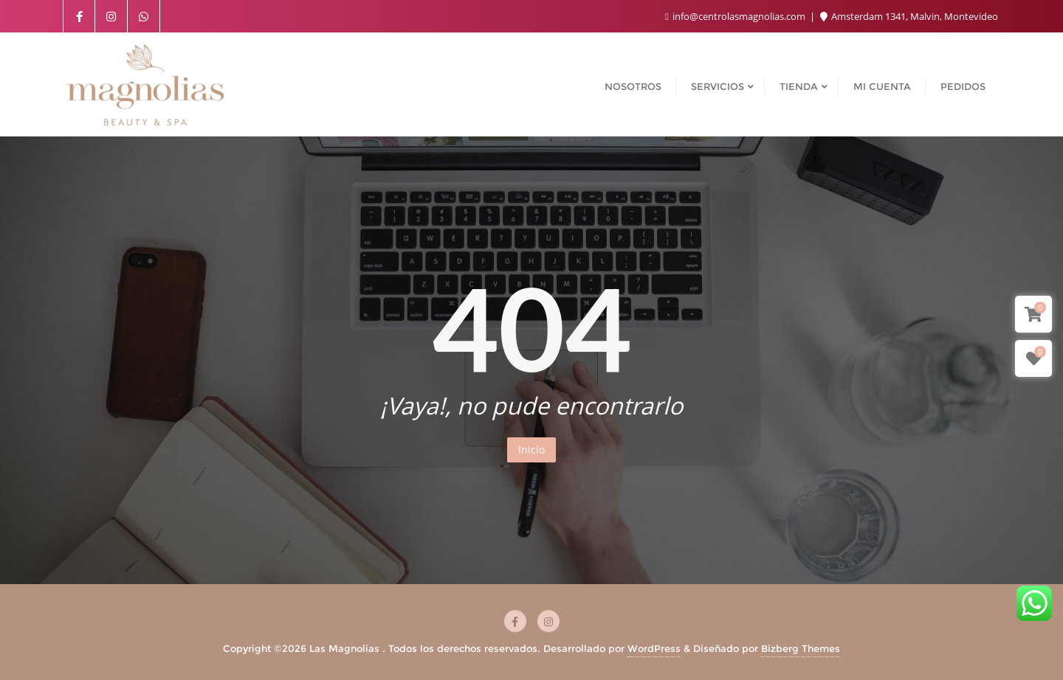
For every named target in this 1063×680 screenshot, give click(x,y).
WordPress (654, 648)
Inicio (531, 450)
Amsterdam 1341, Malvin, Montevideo (909, 16)
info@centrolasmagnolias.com (736, 16)
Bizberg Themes (800, 648)
